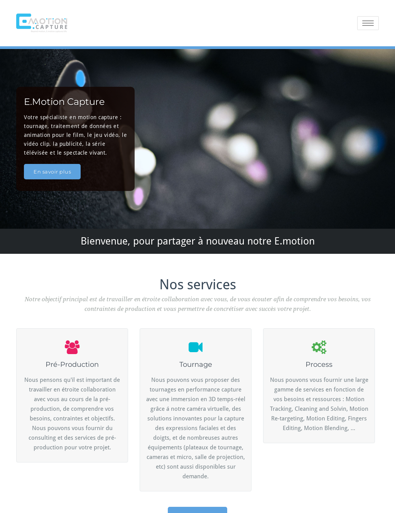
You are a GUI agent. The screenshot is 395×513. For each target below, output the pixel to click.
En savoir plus (52, 172)
